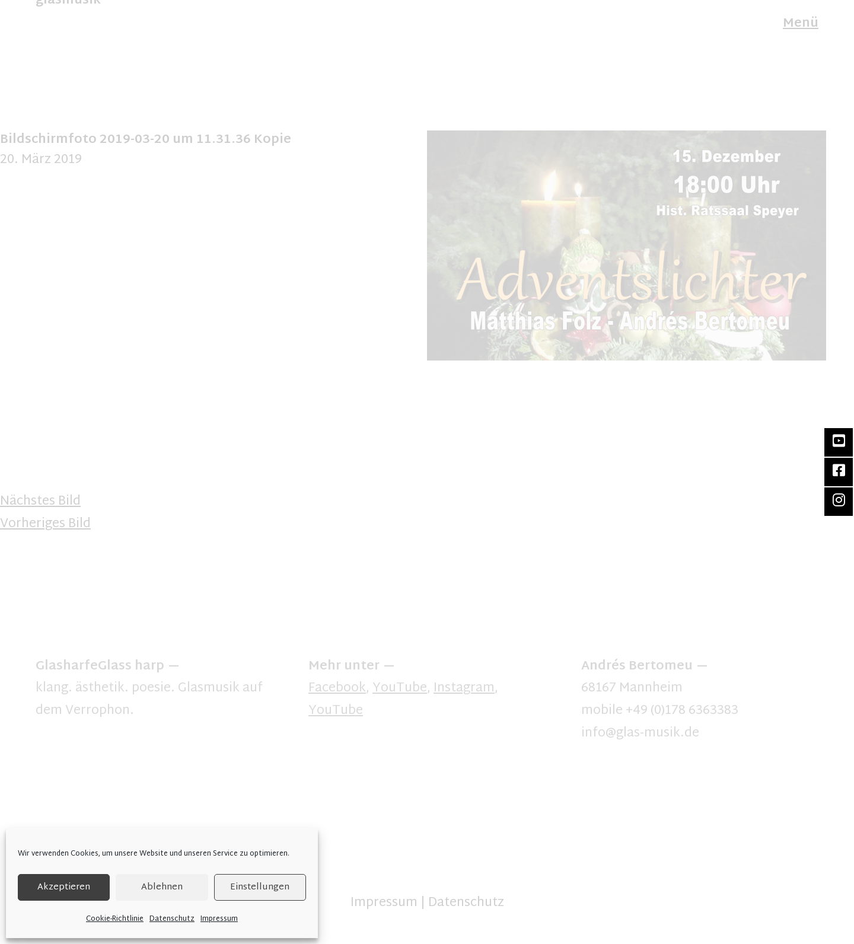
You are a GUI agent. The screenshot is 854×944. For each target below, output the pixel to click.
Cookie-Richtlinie (115, 919)
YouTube (399, 688)
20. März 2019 (41, 160)
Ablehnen (162, 887)
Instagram (464, 688)
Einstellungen (259, 887)
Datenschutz (172, 919)
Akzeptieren (63, 887)
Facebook (337, 688)
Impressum (219, 919)
